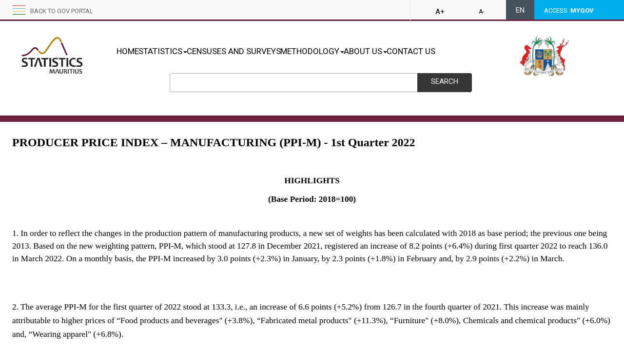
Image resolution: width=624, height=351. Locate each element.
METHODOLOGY (343, 51)
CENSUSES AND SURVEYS (254, 51)
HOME (128, 51)
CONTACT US (462, 51)
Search (444, 81)
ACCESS (569, 10)
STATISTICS (173, 51)
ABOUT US (406, 51)
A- (481, 11)
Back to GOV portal (61, 11)
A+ (440, 11)
